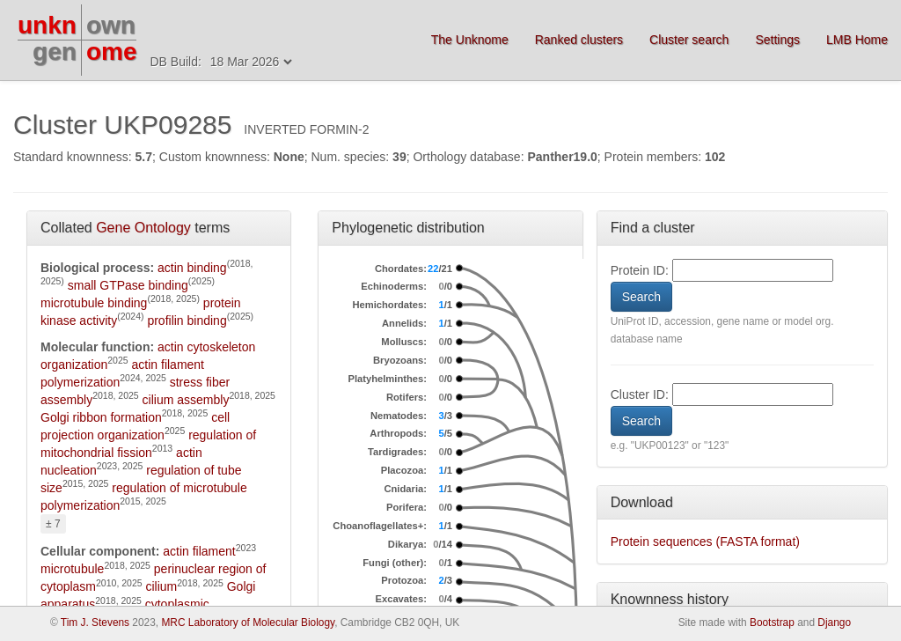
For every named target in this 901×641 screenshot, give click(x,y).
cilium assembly (186, 400)
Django (834, 622)
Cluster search (689, 40)
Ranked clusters (579, 40)
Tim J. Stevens (95, 622)
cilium (161, 586)
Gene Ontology (143, 227)
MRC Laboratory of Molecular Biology (247, 622)
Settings (777, 40)
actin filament (199, 551)
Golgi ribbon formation (101, 417)
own (111, 25)
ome (111, 51)
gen (55, 51)
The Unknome (470, 40)
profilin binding (186, 320)
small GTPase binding (128, 285)
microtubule (72, 569)
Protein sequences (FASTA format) (705, 541)
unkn (47, 25)
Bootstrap (772, 622)
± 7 (53, 524)
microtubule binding (93, 303)
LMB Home (857, 40)
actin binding (192, 268)
